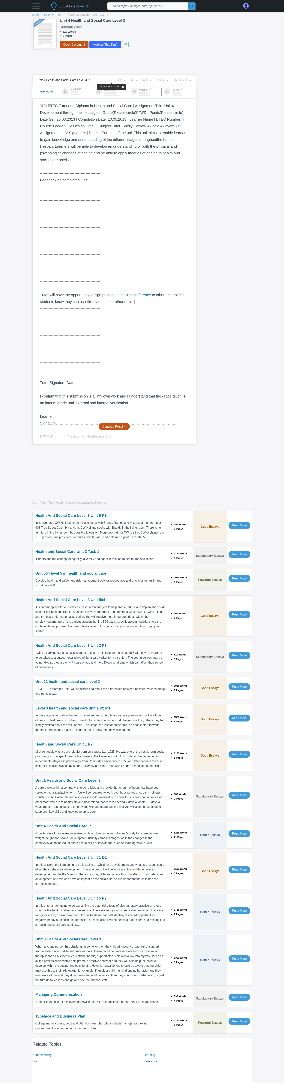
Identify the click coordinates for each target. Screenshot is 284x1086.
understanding (90, 140)
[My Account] (247, 6)
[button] (36, 7)
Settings (161, 80)
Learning (149, 1055)
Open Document (74, 44)
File (121, 80)
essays (48, 15)
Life (34, 1061)
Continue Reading (114, 426)
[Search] (192, 6)
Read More (239, 525)
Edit (133, 80)
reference (143, 295)
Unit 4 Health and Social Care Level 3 (83, 15)
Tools (146, 80)
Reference (150, 1061)
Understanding (42, 1055)
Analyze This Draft (105, 44)
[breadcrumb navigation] (142, 15)
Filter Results (181, 80)
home (36, 15)
